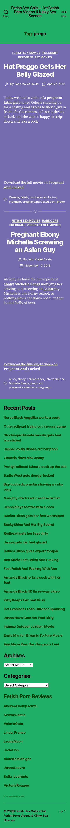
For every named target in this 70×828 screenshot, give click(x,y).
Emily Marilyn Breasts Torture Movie (33, 635)
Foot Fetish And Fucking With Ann (30, 569)
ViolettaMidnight (17, 759)
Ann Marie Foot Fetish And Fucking (31, 560)
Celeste (14, 197)
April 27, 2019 (55, 84)
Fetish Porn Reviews (28, 696)
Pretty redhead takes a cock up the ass (35, 467)
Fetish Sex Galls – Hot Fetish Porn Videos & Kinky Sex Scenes (26, 815)
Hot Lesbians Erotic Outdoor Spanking (34, 609)
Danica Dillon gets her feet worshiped (34, 516)
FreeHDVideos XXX (14, 796)
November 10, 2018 (37, 265)
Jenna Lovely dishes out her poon (30, 449)
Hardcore (50, 220)
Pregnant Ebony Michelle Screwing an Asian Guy (35, 242)
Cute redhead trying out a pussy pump (35, 426)
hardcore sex (38, 197)
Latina (52, 197)
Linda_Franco (15, 732)
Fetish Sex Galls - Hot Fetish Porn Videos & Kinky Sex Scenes (35, 12)
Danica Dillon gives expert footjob (31, 551)
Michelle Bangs (19, 383)
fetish (24, 197)
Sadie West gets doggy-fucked (29, 475)
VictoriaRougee (16, 785)
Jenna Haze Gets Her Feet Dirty (29, 618)
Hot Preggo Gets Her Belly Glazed (35, 70)
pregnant (15, 201)
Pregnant (50, 52)
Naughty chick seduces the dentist (32, 498)
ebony (22, 379)
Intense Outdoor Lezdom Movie (29, 627)
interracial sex (55, 379)
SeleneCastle (14, 715)
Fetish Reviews (21, 796)
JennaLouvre (14, 768)
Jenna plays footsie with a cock (29, 507)
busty (12, 379)
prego (61, 201)
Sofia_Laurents (16, 777)
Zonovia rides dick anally (24, 458)
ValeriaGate (13, 724)
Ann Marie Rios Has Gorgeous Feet (31, 644)
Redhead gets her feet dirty (26, 533)
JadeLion (11, 750)
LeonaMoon (13, 741)
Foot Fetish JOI (7, 796)
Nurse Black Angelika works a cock (32, 418)
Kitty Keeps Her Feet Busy (24, 600)
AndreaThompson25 (20, 706)
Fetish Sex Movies (26, 52)
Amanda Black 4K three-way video (32, 591)
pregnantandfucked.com (38, 201)
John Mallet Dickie (26, 84)
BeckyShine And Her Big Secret (29, 525)
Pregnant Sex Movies (35, 57)
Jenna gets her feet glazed (25, 542)
